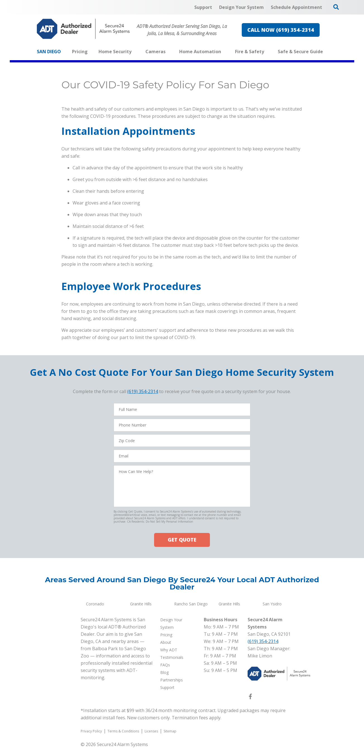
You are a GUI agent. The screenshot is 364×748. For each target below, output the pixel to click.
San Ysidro (272, 603)
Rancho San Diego (191, 603)
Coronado (95, 603)
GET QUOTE (182, 539)
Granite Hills (141, 603)
